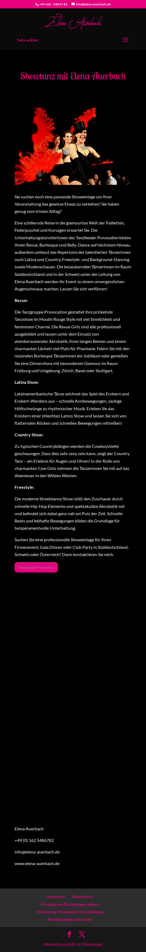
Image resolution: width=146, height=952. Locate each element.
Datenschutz (82, 896)
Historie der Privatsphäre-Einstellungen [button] (70, 911)
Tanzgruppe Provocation (36, 567)
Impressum (56, 896)
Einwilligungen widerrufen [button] (70, 919)
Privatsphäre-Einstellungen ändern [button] (70, 904)
